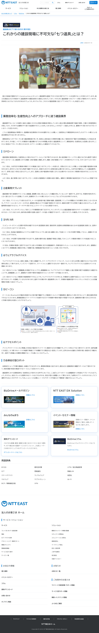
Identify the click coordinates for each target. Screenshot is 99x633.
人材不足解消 (55, 551)
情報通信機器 (5, 548)
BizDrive (21, 13)
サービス (4, 525)
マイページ (93, 2)
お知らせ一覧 (56, 571)
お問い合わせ (82, 2)
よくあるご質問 (57, 603)
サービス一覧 (5, 555)
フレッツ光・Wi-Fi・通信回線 (9, 530)
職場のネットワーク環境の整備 (60, 530)
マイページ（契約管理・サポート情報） (63, 585)
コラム (58, 2)
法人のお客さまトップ (6, 13)
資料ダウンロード (69, 2)
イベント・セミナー (7, 577)
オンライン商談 (6, 602)
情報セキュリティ (6, 544)
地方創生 (54, 555)
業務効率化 (55, 541)
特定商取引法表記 (79, 618)
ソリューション (56, 525)
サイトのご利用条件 (31, 618)
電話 (2, 534)
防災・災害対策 (56, 548)
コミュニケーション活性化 (59, 537)
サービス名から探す (7, 551)
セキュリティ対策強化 (58, 534)
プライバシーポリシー (62, 618)
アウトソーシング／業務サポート (10, 541)
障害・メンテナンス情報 (59, 597)
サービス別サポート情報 (59, 591)
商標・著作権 (46, 618)
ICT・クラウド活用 (6, 537)
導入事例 (4, 571)
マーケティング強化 (57, 544)
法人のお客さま (15, 2)
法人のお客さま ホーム (12, 512)
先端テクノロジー (56, 559)
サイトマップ (16, 618)
